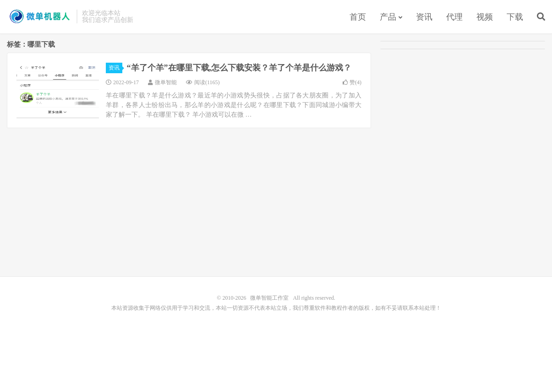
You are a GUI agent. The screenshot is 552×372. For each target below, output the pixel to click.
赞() (352, 82)
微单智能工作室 (39, 16)
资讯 (424, 17)
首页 (358, 17)
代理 (454, 17)
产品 (388, 17)
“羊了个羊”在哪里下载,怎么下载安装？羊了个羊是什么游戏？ (239, 67)
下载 (515, 17)
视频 (484, 17)
